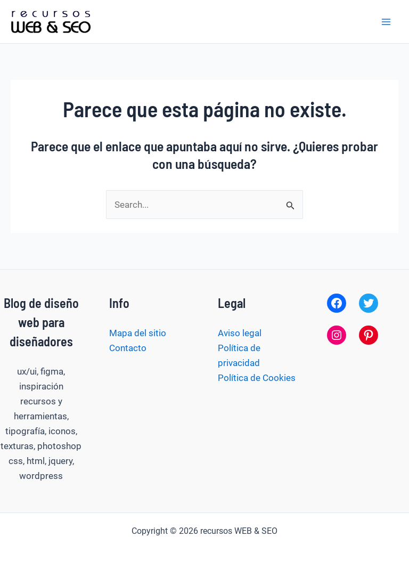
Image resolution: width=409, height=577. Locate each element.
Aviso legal (239, 333)
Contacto (127, 348)
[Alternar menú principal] (386, 22)
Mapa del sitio (137, 333)
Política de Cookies (257, 377)
